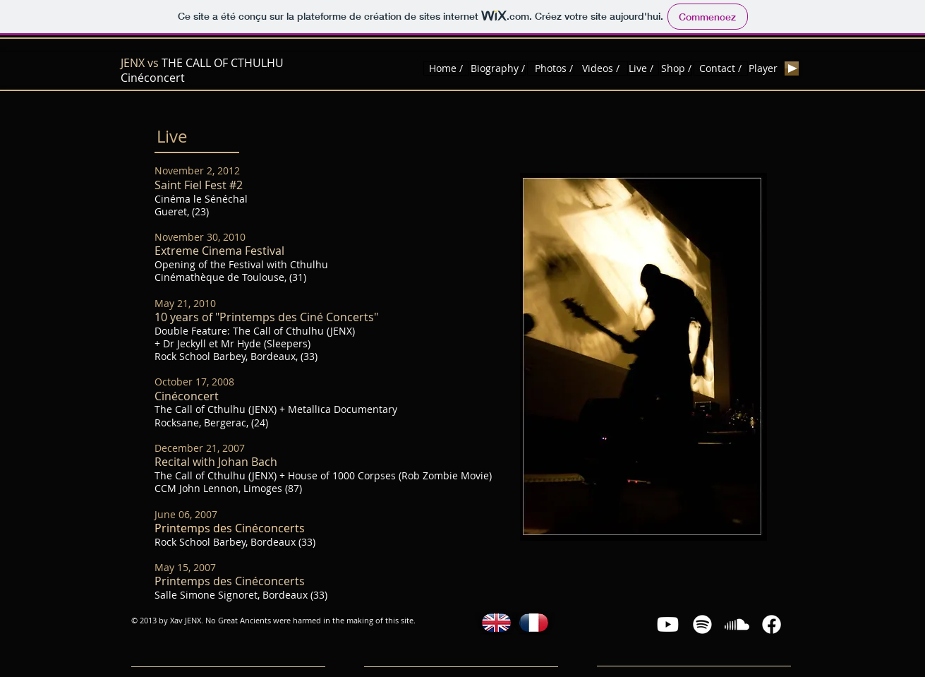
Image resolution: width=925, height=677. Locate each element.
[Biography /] (498, 68)
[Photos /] (554, 68)
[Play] (792, 68)
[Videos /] (601, 68)
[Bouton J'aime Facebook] (845, 68)
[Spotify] (702, 624)
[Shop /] (676, 68)
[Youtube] (667, 624)
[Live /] (641, 68)
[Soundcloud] (737, 624)
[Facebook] (771, 624)
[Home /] (446, 68)
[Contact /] (721, 68)
